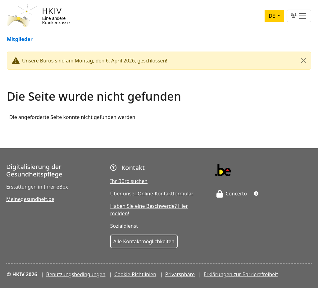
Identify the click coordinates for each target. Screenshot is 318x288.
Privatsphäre (180, 274)
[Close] (303, 60)
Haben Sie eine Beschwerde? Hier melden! (149, 210)
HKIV (52, 11)
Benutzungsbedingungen (76, 274)
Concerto (231, 193)
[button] (256, 193)
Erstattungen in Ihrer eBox (37, 186)
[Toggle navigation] (299, 16)
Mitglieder (20, 40)
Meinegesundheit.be (30, 199)
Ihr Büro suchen (129, 181)
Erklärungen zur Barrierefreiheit (241, 274)
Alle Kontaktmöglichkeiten (144, 241)
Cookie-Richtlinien (135, 274)
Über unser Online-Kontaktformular (151, 193)
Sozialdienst (124, 225)
